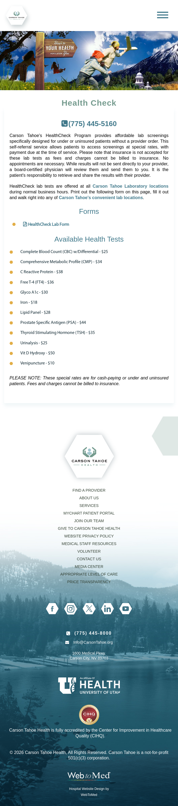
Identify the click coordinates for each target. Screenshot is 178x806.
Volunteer (89, 551)
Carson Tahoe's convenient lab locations (101, 197)
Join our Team (89, 521)
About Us (89, 498)
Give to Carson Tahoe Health (89, 528)
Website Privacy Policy (89, 536)
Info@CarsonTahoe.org (93, 642)
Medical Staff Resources (89, 544)
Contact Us (89, 559)
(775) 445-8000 (93, 633)
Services (89, 505)
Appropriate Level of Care (89, 574)
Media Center (89, 566)
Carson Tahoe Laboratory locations (130, 186)
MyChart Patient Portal (88, 513)
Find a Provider (89, 490)
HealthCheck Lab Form (48, 225)
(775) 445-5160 (92, 124)
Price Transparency (89, 582)
